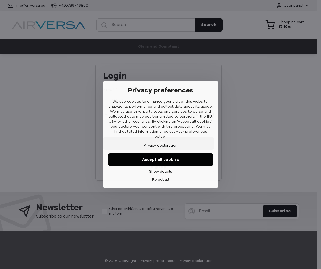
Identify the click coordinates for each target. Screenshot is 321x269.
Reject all (160, 180)
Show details (160, 171)
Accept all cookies (160, 160)
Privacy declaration (160, 145)
